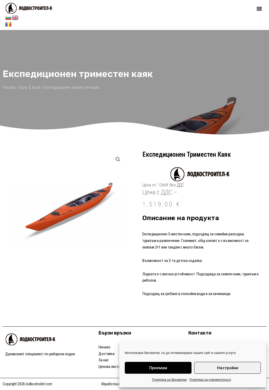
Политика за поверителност (210, 380)
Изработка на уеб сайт (118, 384)
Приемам (158, 368)
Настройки (227, 368)
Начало (9, 87)
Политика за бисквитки (169, 380)
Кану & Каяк (29, 87)
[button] (259, 8)
